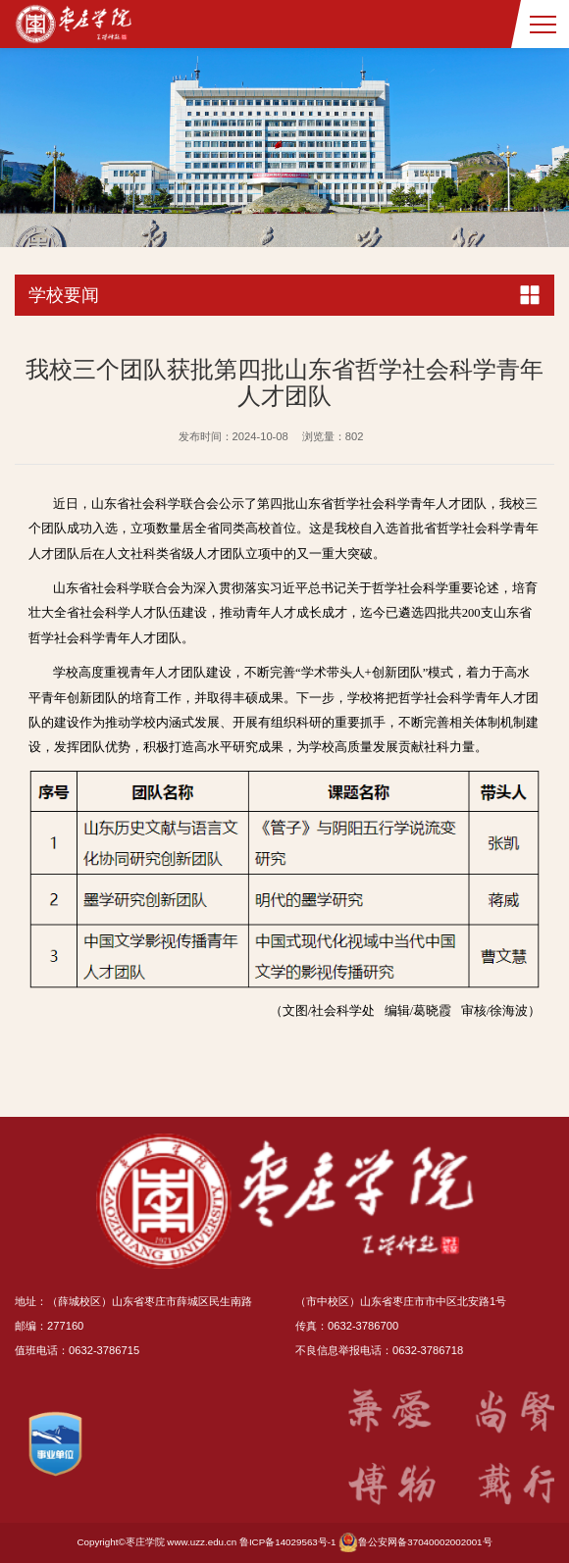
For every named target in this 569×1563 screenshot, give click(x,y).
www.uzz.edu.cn (201, 1542)
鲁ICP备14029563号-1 (287, 1542)
